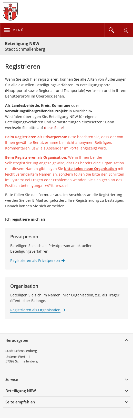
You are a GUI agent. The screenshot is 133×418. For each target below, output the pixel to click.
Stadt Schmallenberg (21, 350)
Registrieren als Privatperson (35, 260)
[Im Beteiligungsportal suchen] (111, 30)
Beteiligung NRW (22, 43)
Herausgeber (17, 340)
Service (11, 379)
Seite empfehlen (20, 401)
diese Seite (53, 127)
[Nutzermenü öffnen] (126, 30)
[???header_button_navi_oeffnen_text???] (13, 30)
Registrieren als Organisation (35, 309)
